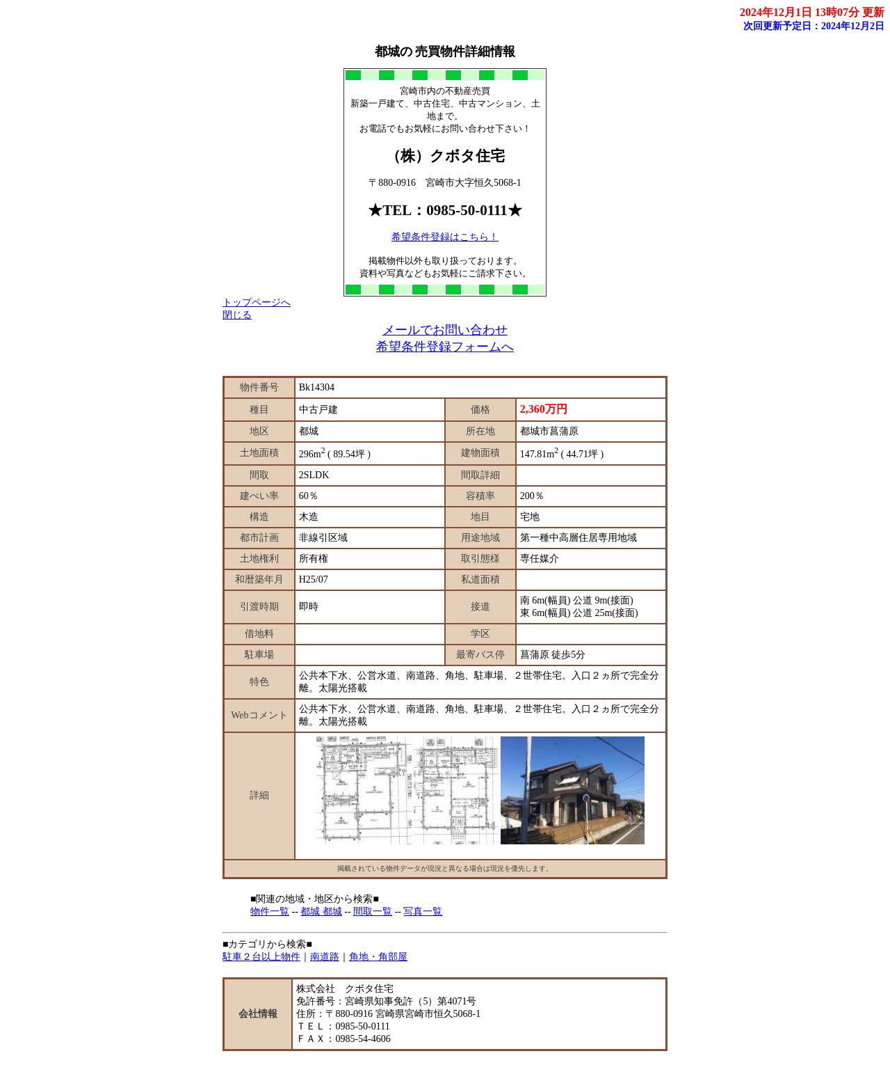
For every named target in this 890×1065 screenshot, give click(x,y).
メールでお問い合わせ (445, 330)
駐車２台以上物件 (261, 957)
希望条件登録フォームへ (445, 347)
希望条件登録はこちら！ (445, 237)
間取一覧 (372, 911)
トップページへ (256, 302)
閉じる (237, 315)
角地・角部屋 (378, 957)
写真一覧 (422, 911)
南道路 (324, 957)
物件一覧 (269, 911)
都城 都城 (321, 911)
